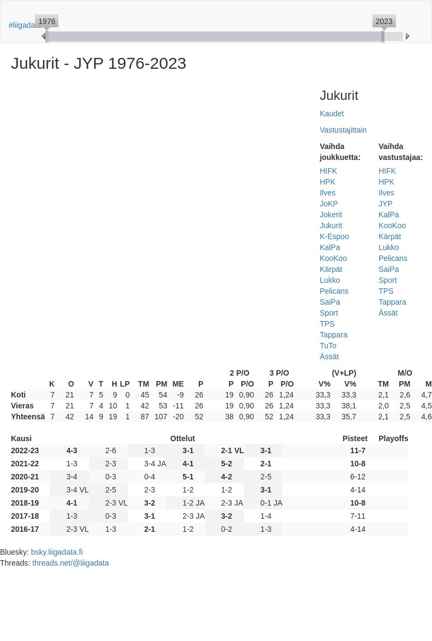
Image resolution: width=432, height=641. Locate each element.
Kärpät (330, 269)
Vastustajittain (342, 130)
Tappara (333, 334)
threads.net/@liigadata (70, 563)
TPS (326, 323)
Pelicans (333, 291)
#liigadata (25, 25)
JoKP (328, 203)
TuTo (327, 345)
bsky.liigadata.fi (57, 552)
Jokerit (330, 214)
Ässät (329, 356)
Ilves (327, 192)
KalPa (329, 247)
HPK (327, 181)
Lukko (329, 280)
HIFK (328, 171)
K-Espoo (334, 236)
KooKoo (333, 258)
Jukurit (330, 225)
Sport (328, 312)
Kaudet (331, 113)
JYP (385, 203)
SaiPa (329, 302)
